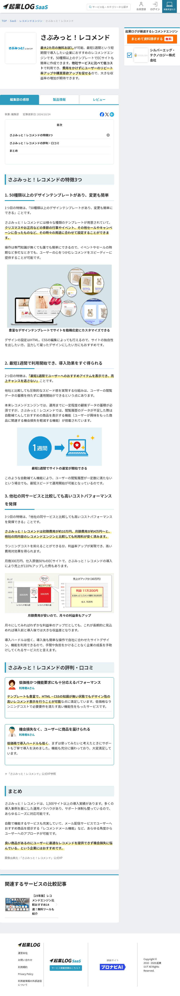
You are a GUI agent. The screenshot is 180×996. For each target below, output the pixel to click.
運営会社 (23, 953)
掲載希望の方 (169, 9)
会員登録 (141, 9)
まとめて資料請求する (147, 38)
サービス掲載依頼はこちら (66, 967)
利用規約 (23, 966)
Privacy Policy (25, 974)
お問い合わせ (25, 959)
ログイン (155, 9)
